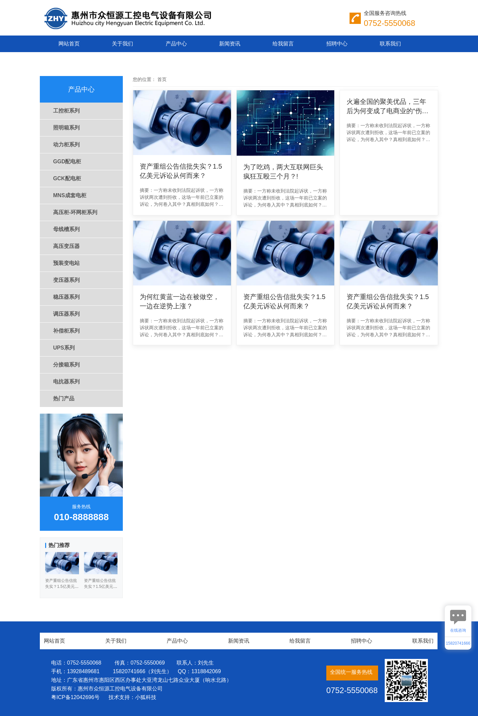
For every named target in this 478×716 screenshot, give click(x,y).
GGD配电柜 (67, 161)
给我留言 (283, 43)
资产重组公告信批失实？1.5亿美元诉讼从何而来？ (181, 171)
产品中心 (176, 43)
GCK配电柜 (67, 178)
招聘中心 (337, 43)
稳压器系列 (66, 297)
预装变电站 (66, 263)
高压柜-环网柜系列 (75, 212)
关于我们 (122, 43)
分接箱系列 (66, 364)
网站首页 (69, 43)
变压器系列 (66, 280)
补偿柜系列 (66, 331)
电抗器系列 (66, 381)
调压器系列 (66, 314)
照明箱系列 (66, 127)
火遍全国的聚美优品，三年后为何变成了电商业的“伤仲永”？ (388, 107)
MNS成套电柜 (69, 195)
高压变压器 (66, 246)
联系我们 (390, 43)
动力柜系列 (66, 144)
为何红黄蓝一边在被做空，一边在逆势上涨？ (179, 301)
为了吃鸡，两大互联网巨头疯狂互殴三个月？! (283, 171)
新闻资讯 (229, 43)
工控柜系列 (66, 111)
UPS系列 (64, 348)
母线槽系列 (66, 229)
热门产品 (63, 398)
